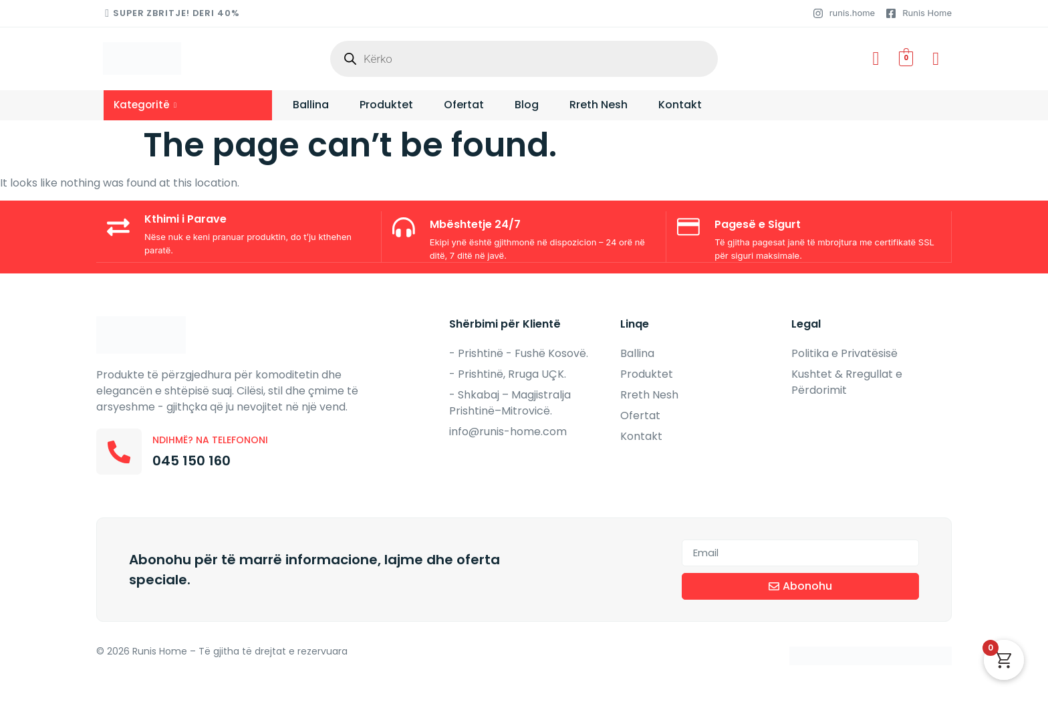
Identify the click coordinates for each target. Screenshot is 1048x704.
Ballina (311, 105)
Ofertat (464, 105)
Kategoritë (145, 105)
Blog (527, 105)
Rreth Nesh (598, 105)
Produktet (386, 105)
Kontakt (680, 105)
